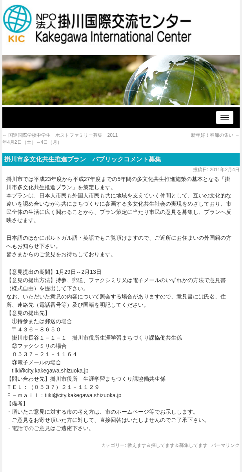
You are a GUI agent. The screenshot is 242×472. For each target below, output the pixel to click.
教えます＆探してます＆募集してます (167, 445)
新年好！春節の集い (215, 135)
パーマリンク (225, 445)
